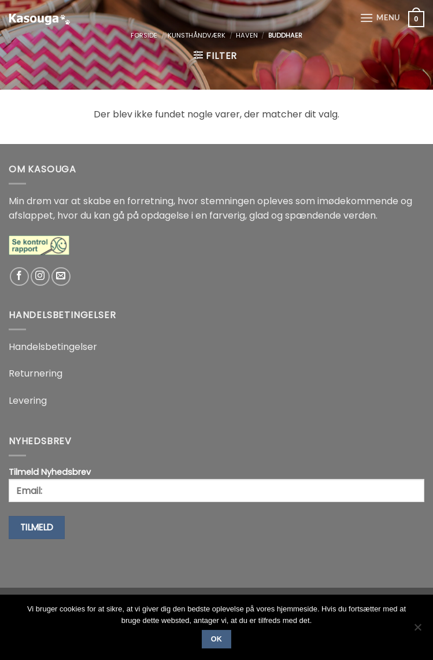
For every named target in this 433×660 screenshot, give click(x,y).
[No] (417, 630)
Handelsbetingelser (53, 346)
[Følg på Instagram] (40, 276)
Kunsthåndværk (196, 35)
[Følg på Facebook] (19, 276)
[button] (380, 17)
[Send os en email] (61, 276)
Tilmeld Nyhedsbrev (216, 484)
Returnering (35, 373)
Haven (247, 35)
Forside (144, 35)
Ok (217, 639)
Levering (28, 400)
